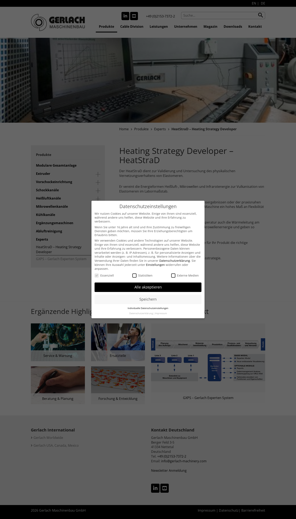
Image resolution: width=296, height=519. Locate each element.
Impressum (161, 308)
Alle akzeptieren (148, 282)
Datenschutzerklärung (174, 256)
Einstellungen (155, 260)
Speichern (148, 294)
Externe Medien (185, 271)
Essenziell (104, 271)
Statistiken (142, 271)
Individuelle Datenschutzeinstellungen (148, 303)
